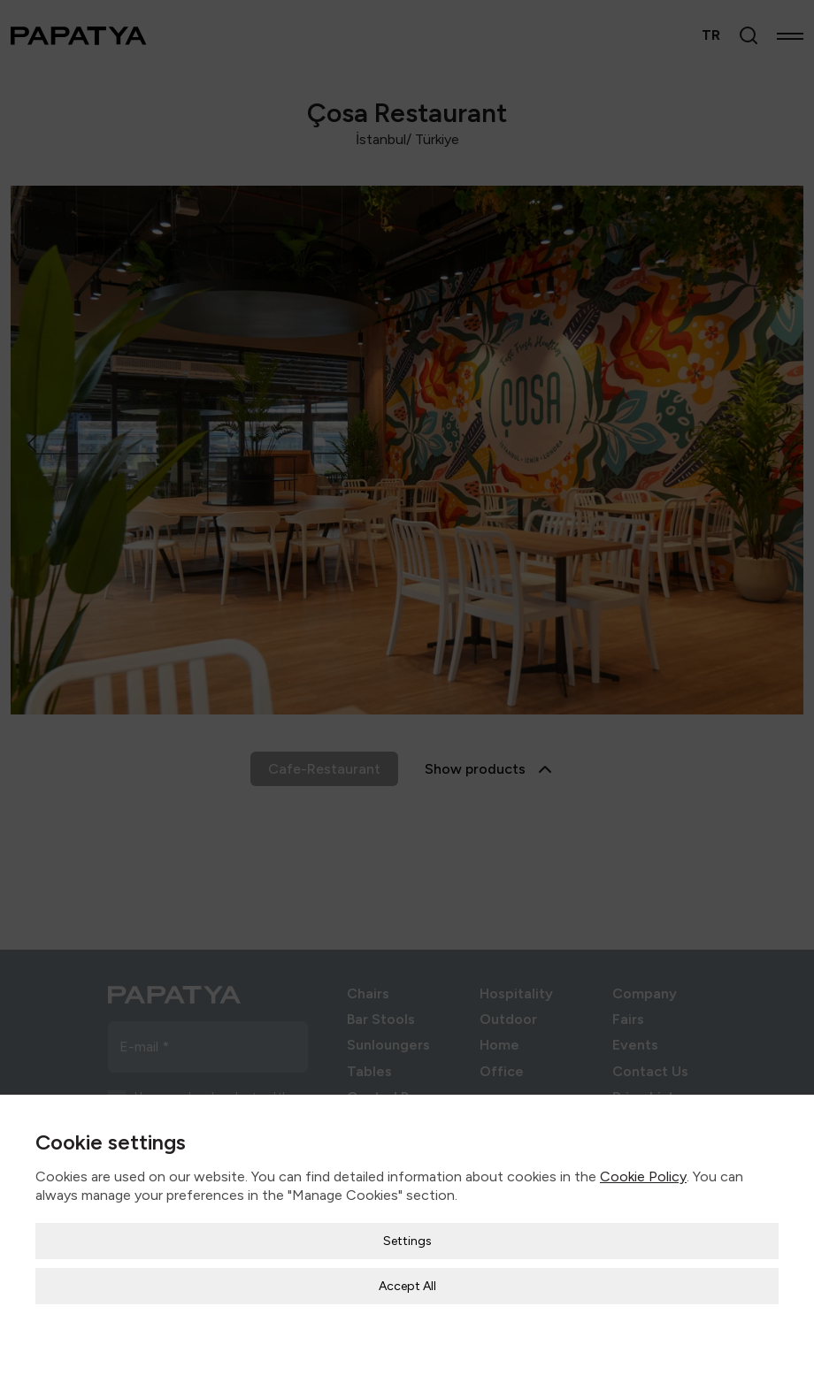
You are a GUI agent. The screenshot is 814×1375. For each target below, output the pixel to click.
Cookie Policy (643, 1165)
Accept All (407, 1273)
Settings (407, 1228)
